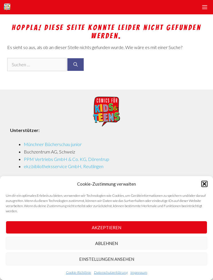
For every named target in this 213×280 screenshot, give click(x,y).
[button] (204, 184)
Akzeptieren (106, 227)
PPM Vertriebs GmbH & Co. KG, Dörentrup (66, 159)
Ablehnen (106, 243)
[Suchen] (75, 64)
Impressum (138, 272)
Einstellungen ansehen (106, 259)
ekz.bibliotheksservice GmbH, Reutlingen (63, 166)
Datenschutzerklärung (111, 272)
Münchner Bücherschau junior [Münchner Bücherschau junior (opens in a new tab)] (53, 144)
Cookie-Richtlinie (78, 272)
